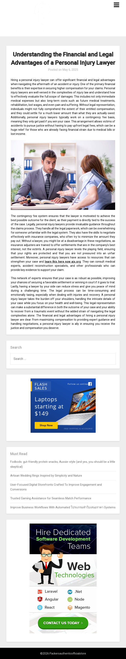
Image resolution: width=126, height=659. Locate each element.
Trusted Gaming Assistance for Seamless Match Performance (50, 498)
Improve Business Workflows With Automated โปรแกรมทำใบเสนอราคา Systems (63, 507)
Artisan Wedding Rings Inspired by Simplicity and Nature (46, 475)
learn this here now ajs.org (63, 261)
